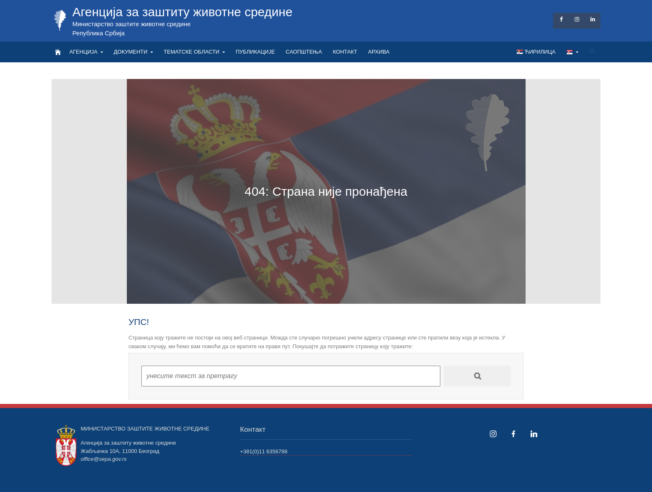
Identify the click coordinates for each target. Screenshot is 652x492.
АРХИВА (379, 52)
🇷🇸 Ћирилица (536, 52)
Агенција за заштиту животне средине (182, 12)
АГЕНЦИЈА (83, 52)
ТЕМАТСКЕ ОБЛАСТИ (192, 52)
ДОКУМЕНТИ (131, 52)
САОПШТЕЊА (304, 52)
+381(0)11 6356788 (263, 451)
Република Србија (98, 33)
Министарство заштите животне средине (131, 23)
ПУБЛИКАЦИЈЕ (255, 52)
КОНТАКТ (345, 52)
